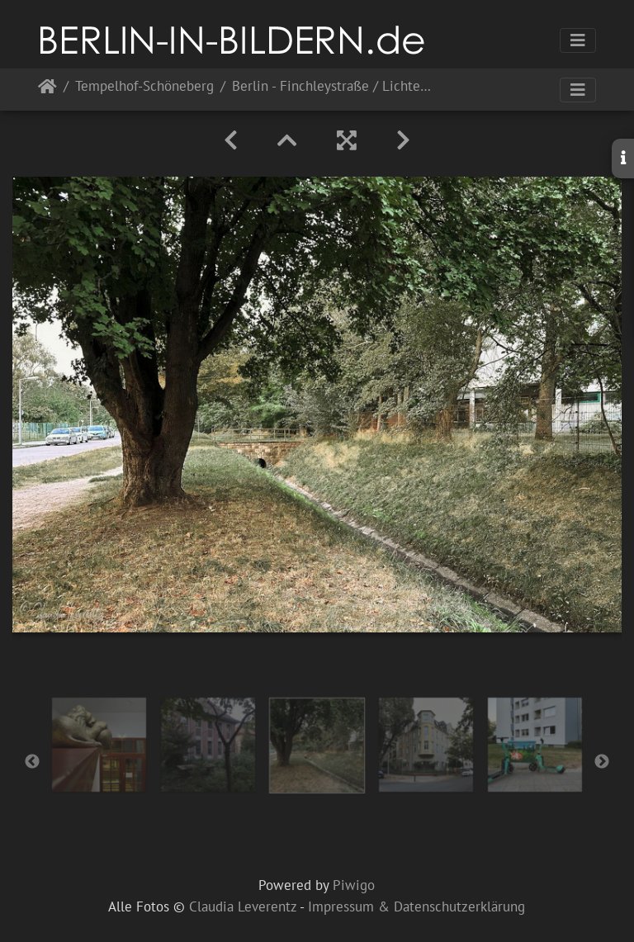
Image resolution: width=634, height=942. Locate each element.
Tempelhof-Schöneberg (144, 87)
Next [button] (602, 762)
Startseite (47, 89)
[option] (99, 744)
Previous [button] (32, 762)
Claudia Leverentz (242, 906)
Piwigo (354, 885)
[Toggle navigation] (578, 40)
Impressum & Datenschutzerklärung (416, 906)
